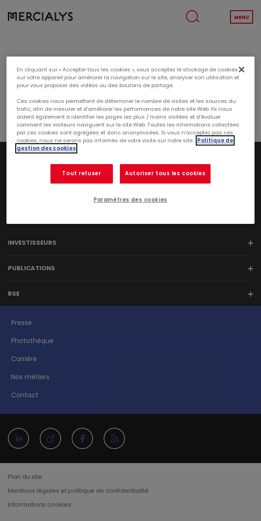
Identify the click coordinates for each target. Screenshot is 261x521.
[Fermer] (241, 69)
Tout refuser (81, 173)
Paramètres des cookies (130, 199)
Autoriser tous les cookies (165, 173)
